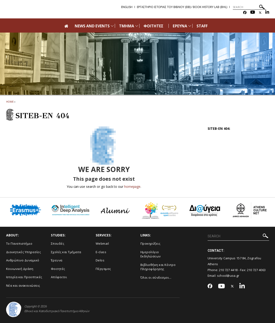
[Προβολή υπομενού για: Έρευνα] (189, 26)
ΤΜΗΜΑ (126, 26)
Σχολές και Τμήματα (66, 252)
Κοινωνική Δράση (19, 269)
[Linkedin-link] (267, 13)
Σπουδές (57, 243)
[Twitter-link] (260, 13)
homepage (132, 186)
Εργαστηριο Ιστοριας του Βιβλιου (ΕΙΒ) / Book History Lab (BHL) (182, 7)
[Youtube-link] (252, 13)
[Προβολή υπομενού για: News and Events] (112, 26)
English (126, 7)
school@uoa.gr (228, 275)
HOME (10, 101)
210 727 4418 (228, 270)
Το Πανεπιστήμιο (19, 243)
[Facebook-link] (244, 13)
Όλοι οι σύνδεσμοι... (156, 277)
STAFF (202, 26)
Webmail (102, 243)
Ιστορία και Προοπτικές (24, 277)
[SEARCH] (249, 7)
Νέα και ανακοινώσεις (23, 285)
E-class (101, 252)
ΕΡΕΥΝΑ (180, 26)
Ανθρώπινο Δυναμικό (22, 260)
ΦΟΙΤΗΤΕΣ (153, 26)
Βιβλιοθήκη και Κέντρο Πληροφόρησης (158, 267)
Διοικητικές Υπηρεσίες (23, 252)
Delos (100, 260)
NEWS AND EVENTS (92, 26)
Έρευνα (56, 260)
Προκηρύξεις (150, 243)
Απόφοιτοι (59, 277)
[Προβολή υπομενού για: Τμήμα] (136, 26)
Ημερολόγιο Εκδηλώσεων (150, 254)
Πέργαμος (103, 269)
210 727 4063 (256, 270)
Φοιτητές (58, 269)
